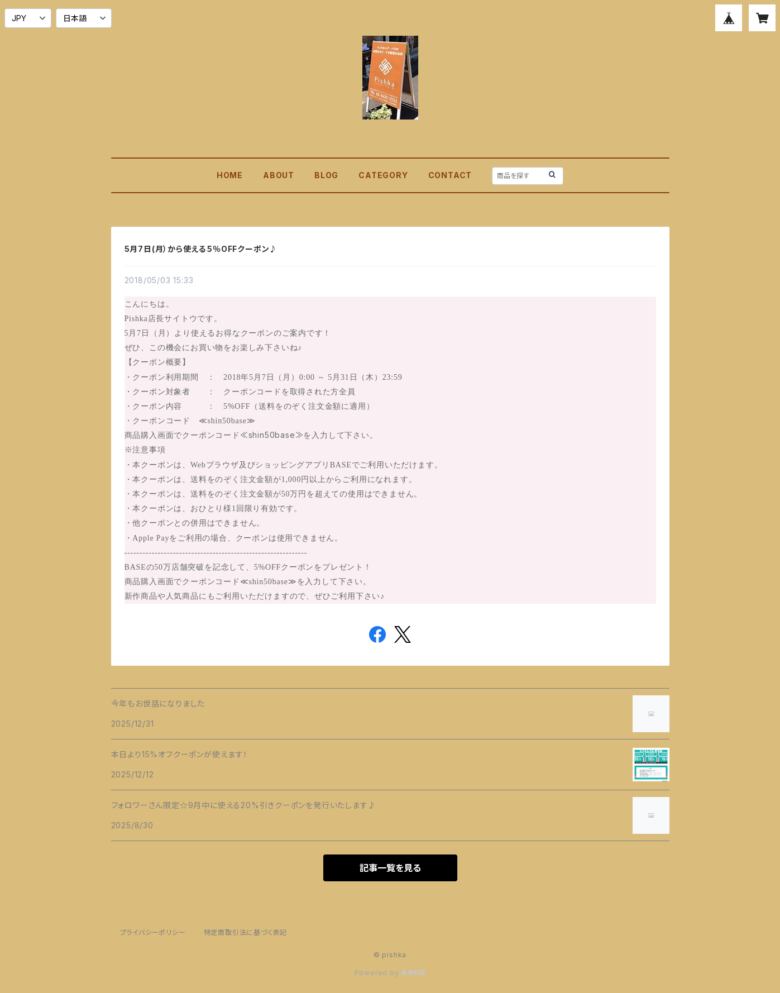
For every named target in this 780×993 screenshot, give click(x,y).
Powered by (390, 972)
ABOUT (278, 175)
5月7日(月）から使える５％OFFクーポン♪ (201, 249)
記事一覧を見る (390, 867)
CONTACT (450, 175)
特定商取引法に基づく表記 (246, 932)
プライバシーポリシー (153, 932)
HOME (230, 175)
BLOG (326, 175)
